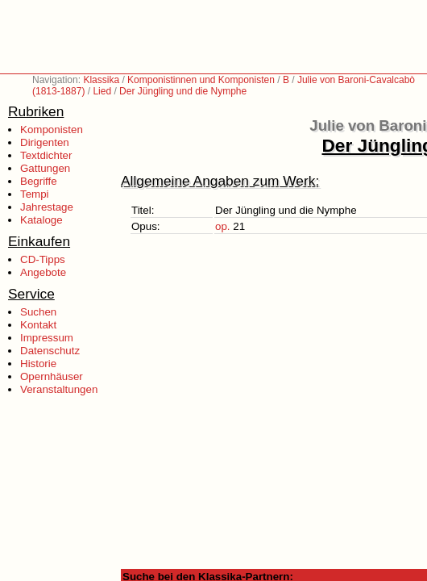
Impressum (46, 338)
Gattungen (45, 168)
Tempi (34, 194)
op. (222, 226)
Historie (38, 363)
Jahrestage (46, 207)
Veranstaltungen (58, 389)
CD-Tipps (42, 259)
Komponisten (51, 129)
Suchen (38, 312)
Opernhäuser (51, 376)
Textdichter (46, 155)
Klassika (101, 80)
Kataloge (41, 220)
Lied (102, 91)
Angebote (43, 272)
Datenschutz (50, 351)
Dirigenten (44, 142)
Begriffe (38, 181)
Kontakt (38, 325)
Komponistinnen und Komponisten (201, 80)
